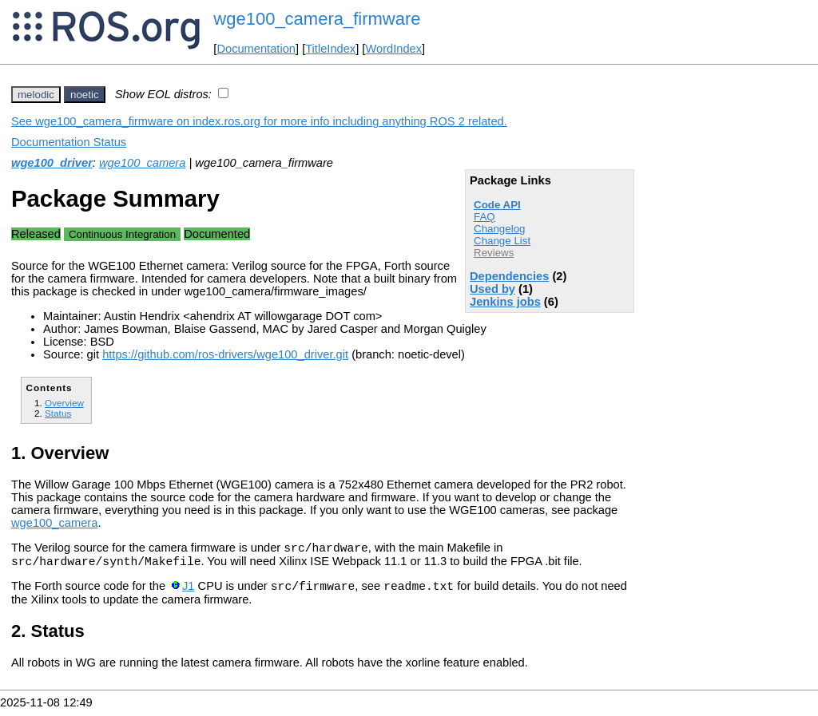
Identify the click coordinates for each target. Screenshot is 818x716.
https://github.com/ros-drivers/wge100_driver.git (225, 354)
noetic (84, 95)
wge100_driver (52, 162)
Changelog (499, 229)
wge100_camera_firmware (316, 19)
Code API (497, 205)
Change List (502, 241)
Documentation (256, 48)
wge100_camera (142, 162)
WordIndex (393, 48)
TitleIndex (330, 48)
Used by (492, 289)
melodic (36, 95)
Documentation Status (68, 142)
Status (58, 413)
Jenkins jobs (505, 301)
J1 (188, 593)
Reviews (494, 253)
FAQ (484, 217)
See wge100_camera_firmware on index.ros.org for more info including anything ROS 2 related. (259, 121)
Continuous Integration (122, 234)
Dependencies (509, 276)
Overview (64, 403)
